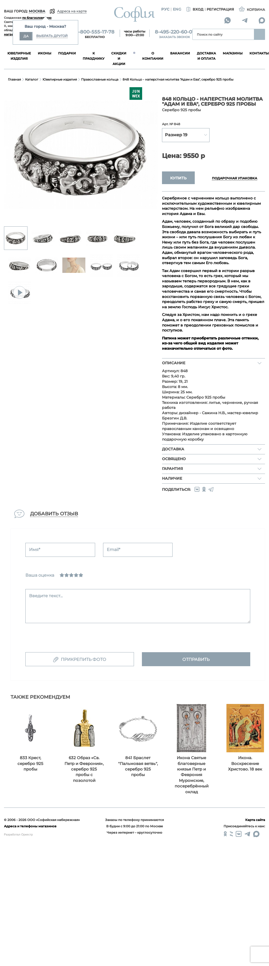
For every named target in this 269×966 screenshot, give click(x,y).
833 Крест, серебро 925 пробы (30, 763)
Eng (177, 9)
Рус (165, 9)
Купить (178, 178)
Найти (259, 34)
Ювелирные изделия (60, 79)
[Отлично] (81, 575)
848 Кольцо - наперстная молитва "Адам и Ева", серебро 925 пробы (178, 79)
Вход (194, 9)
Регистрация (220, 9)
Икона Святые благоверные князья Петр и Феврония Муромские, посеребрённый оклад (191, 774)
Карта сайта (255, 820)
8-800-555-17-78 (94, 32)
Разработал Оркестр (18, 834)
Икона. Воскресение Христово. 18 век (245, 763)
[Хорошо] (76, 575)
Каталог (31, 79)
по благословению (37, 18)
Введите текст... (46, 595)
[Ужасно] (62, 575)
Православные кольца (99, 79)
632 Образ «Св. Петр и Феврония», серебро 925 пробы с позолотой (84, 769)
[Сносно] (66, 575)
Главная (14, 79)
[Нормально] (71, 575)
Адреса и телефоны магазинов (30, 826)
